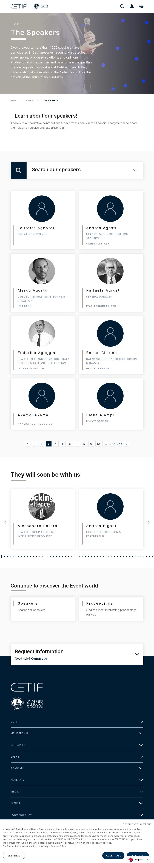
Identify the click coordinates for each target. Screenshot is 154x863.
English (136, 860)
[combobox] (138, 859)
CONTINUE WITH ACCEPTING (137, 835)
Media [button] (77, 791)
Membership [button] (77, 733)
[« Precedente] (27, 443)
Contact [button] (77, 826)
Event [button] (77, 756)
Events (29, 100)
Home (14, 100)
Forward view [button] (77, 815)
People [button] (77, 803)
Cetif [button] (77, 722)
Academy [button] (77, 768)
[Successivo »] (126, 443)
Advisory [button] (77, 780)
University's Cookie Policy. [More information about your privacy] (52, 856)
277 (112, 443)
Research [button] (77, 745)
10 (98, 443)
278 (119, 443)
